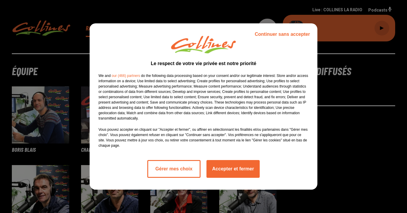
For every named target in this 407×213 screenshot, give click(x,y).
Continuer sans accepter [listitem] (282, 34)
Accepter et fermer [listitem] (233, 168)
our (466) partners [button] (126, 76)
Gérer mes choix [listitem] (173, 168)
